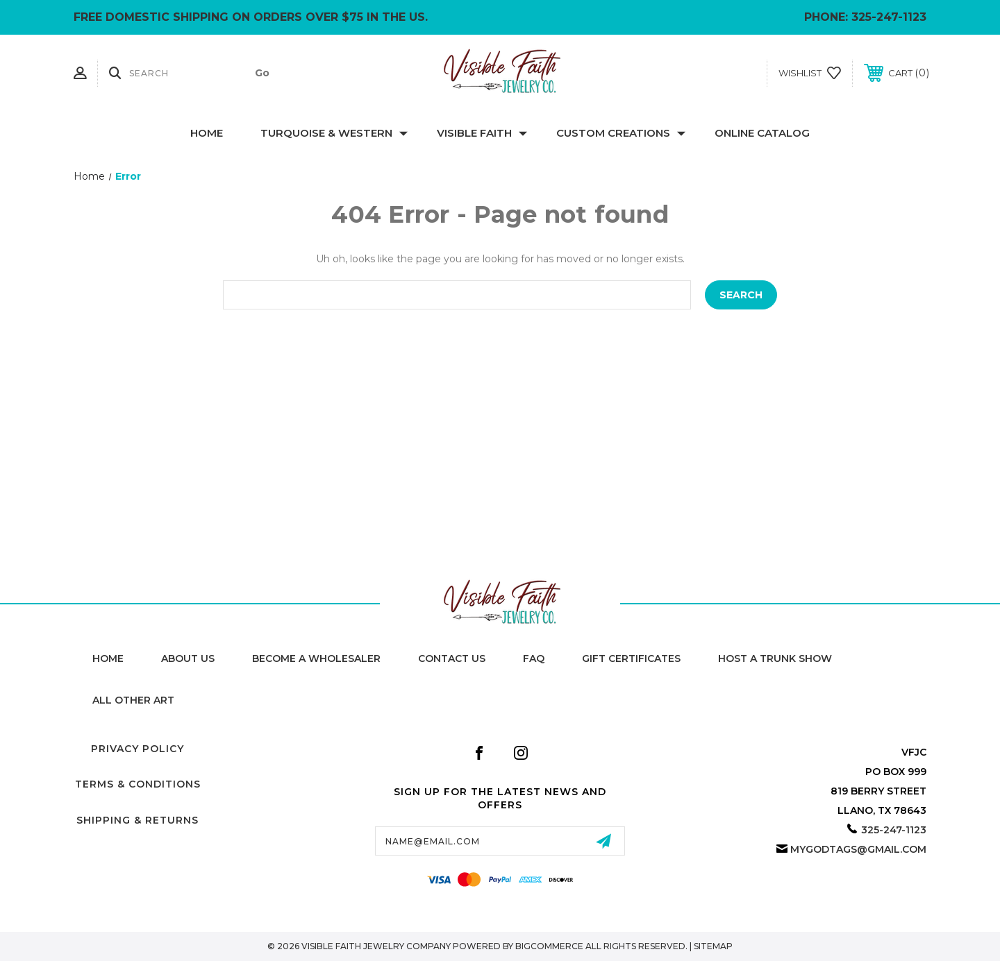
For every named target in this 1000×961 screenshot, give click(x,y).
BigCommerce (549, 946)
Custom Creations (620, 133)
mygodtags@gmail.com (858, 849)
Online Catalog (762, 132)
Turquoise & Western (334, 133)
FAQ (533, 658)
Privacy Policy (137, 748)
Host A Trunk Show (775, 658)
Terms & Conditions (138, 784)
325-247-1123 (888, 17)
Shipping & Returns (137, 820)
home (108, 658)
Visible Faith (482, 133)
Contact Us (451, 658)
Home (206, 132)
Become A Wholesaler (316, 658)
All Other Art (133, 700)
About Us (188, 658)
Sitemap (713, 946)
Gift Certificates (631, 658)
